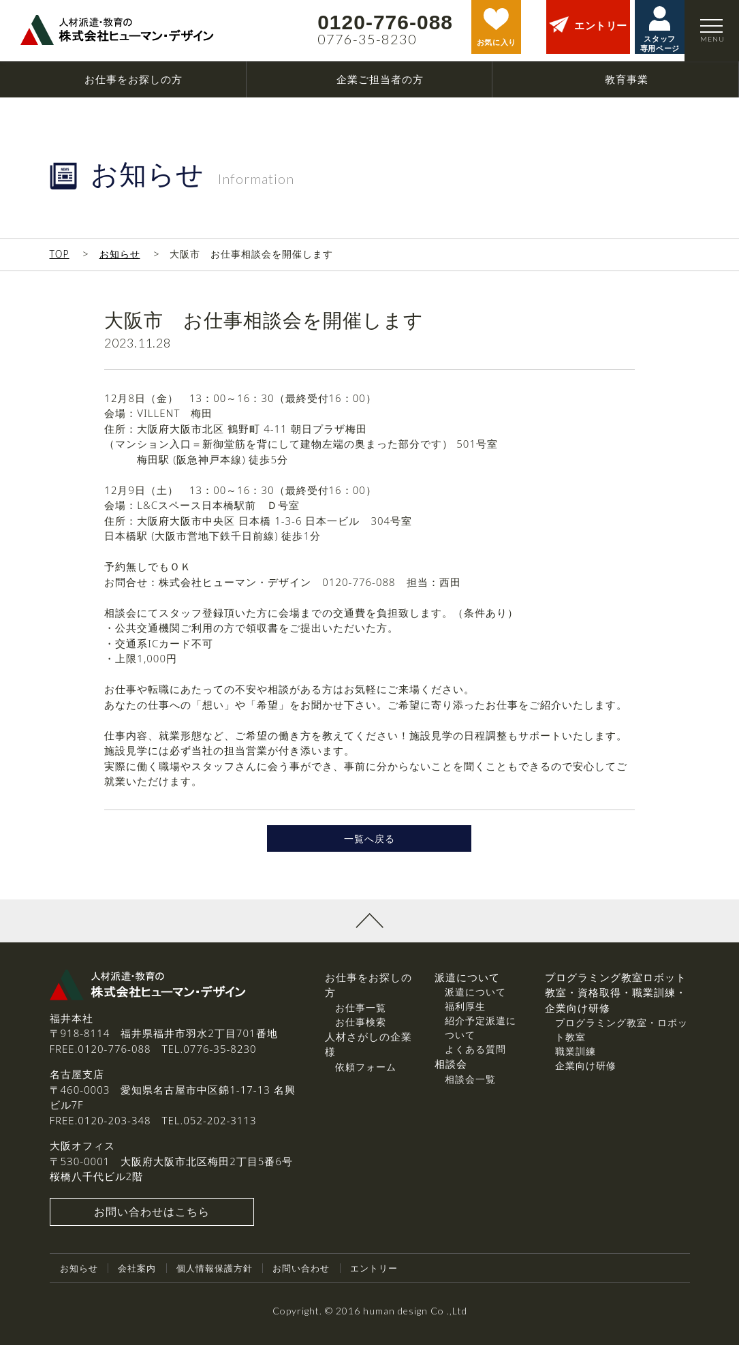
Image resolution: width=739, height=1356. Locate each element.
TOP (59, 253)
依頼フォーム (365, 1077)
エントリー (390, 1279)
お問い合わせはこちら (152, 1223)
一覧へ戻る (369, 844)
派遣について (475, 1003)
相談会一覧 (470, 1089)
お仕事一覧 (360, 1018)
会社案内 (141, 1279)
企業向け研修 (585, 1076)
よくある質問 (475, 1060)
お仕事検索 (360, 1032)
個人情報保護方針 (223, 1279)
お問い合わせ (314, 1279)
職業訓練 (575, 1062)
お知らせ (119, 253)
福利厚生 (465, 1017)
